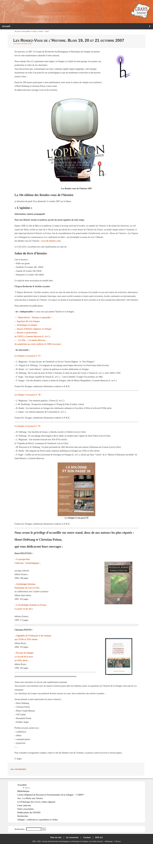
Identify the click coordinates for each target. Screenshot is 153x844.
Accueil (6, 26)
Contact (87, 837)
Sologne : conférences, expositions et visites (37, 819)
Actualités (26, 31)
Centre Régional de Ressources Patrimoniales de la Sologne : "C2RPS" (51, 794)
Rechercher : (20, 829)
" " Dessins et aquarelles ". (34, 317)
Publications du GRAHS (28, 812)
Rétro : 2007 (44, 31)
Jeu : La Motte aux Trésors (30, 798)
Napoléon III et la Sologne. (28, 321)
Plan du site (55, 837)
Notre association (25, 809)
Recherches (22, 816)
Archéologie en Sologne (27, 325)
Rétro (34, 31)
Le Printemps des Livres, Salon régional (36, 802)
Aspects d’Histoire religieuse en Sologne (34, 329)
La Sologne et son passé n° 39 (27, 426)
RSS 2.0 (99, 837)
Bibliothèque (23, 791)
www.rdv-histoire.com (50, 241)
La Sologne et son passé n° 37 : (28, 356)
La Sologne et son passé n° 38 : (28, 395)
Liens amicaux (24, 805)
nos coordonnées (18, 769)
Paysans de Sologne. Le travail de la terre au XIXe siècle (24, 657)
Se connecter (72, 837)
